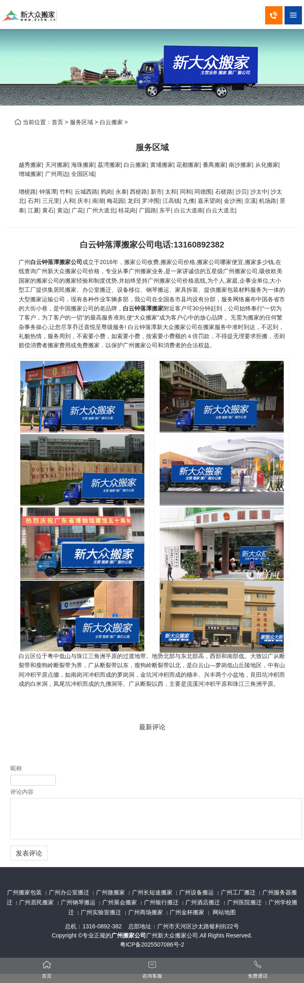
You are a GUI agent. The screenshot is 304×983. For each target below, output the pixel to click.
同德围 (203, 191)
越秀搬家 (30, 164)
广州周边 (56, 174)
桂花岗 (127, 210)
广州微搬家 (110, 892)
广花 (77, 210)
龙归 (133, 200)
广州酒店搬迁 (202, 902)
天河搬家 (56, 164)
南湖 (98, 200)
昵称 (16, 768)
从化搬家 (266, 164)
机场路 (267, 200)
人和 (68, 200)
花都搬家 (187, 164)
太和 (171, 191)
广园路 (147, 210)
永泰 (121, 191)
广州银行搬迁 (161, 902)
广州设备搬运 (196, 892)
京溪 (250, 200)
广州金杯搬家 (187, 912)
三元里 (51, 200)
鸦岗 (106, 191)
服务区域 (81, 122)
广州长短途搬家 (152, 892)
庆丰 (83, 200)
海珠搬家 (82, 164)
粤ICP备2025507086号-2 (152, 944)
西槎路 (138, 191)
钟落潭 (48, 191)
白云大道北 (220, 210)
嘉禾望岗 (209, 200)
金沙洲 (232, 200)
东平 (165, 210)
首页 (57, 122)
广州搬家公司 (128, 935)
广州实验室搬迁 (101, 912)
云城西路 (86, 191)
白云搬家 (111, 122)
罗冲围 (150, 200)
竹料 (65, 191)
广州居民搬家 (36, 902)
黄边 (63, 210)
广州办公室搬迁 (69, 892)
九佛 (188, 200)
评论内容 (22, 791)
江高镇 (171, 200)
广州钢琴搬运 (78, 902)
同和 (185, 191)
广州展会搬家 (119, 902)
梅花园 (115, 200)
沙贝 (241, 191)
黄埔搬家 (161, 164)
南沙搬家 (240, 164)
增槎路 (27, 191)
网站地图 (224, 912)
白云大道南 (188, 210)
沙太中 (259, 191)
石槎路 (223, 191)
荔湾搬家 (109, 164)
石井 (33, 200)
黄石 (48, 210)
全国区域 (82, 174)
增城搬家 (30, 174)
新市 (156, 191)
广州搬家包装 (24, 892)
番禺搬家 (214, 164)
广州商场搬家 (145, 912)
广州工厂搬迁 (238, 892)
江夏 (33, 210)
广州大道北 (100, 210)
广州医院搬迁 (244, 902)
